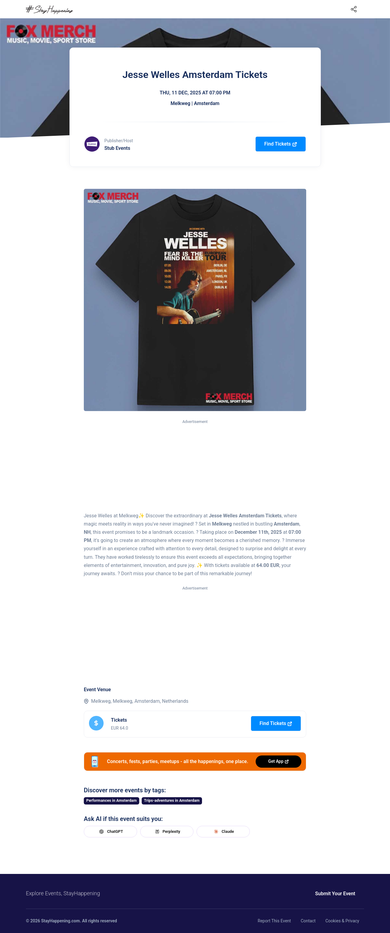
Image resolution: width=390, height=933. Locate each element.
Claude (223, 831)
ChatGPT (110, 831)
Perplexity (167, 831)
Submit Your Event (335, 893)
